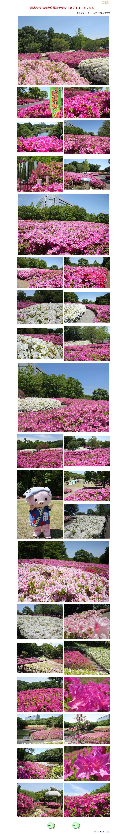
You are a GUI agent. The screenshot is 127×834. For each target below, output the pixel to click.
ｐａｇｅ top (101, 831)
